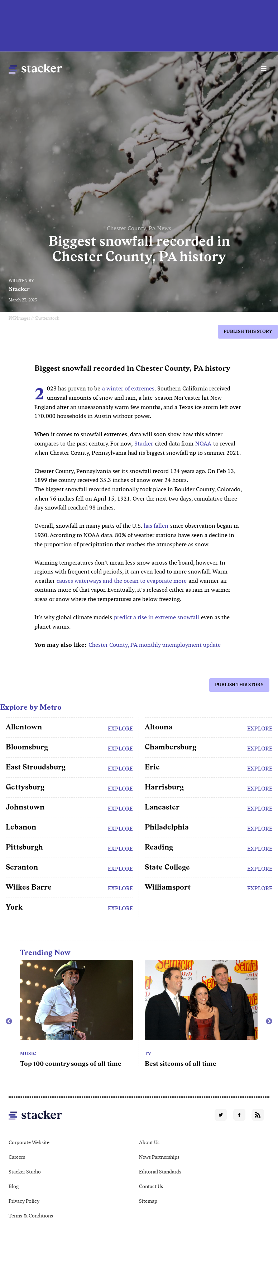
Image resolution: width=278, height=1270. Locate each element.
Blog (14, 1186)
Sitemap (148, 1201)
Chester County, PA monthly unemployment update (154, 645)
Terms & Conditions (31, 1215)
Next (269, 1021)
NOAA (203, 443)
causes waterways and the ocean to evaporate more (122, 581)
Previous (9, 1021)
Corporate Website (29, 1142)
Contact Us (151, 1186)
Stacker (19, 289)
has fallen (156, 526)
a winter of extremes (128, 388)
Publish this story (248, 331)
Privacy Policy (24, 1201)
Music (28, 1053)
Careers (17, 1157)
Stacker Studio (25, 1171)
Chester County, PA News (139, 228)
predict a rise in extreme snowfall (156, 617)
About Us (149, 1142)
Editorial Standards (160, 1171)
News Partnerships (159, 1157)
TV (148, 1053)
